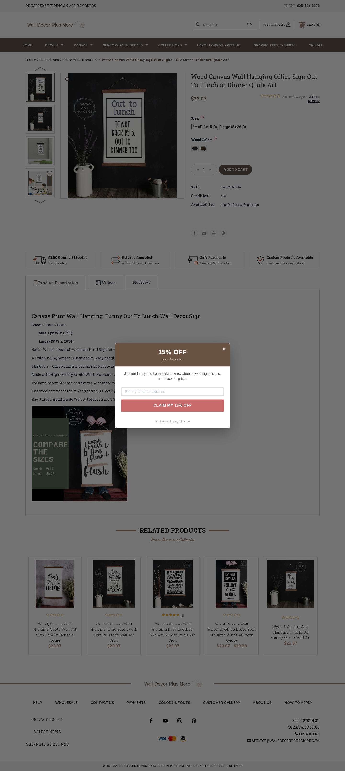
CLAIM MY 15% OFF (172, 405)
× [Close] (223, 349)
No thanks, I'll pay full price (172, 421)
